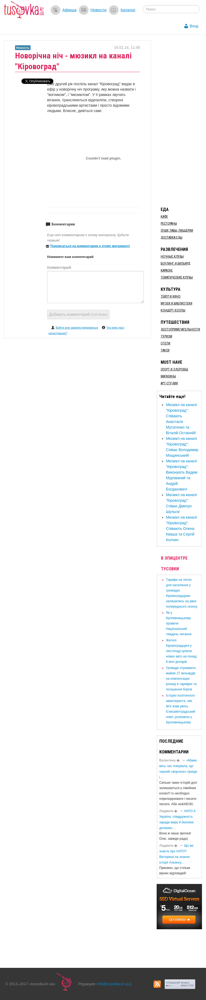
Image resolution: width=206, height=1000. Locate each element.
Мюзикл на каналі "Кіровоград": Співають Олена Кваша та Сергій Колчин (181, 528)
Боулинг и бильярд (175, 263)
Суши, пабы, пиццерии (177, 230)
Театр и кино (171, 296)
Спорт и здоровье (174, 369)
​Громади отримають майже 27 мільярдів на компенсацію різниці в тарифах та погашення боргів (181, 678)
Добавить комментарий (78, 314)
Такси (165, 350)
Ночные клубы (172, 256)
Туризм (166, 336)
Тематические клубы (177, 277)
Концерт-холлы (173, 310)
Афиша (69, 10)
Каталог (127, 10)
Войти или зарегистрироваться (77, 327)
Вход (194, 26)
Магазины (168, 376)
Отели (165, 343)
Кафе (164, 216)
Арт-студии (169, 383)
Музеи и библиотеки (176, 303)
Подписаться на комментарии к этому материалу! (90, 246)
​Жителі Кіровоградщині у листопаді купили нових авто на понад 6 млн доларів (181, 651)
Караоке (167, 270)
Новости (98, 10)
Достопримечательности (180, 329)
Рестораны (169, 223)
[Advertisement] (181, 120)
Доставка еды (171, 237)
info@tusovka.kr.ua (113, 984)
